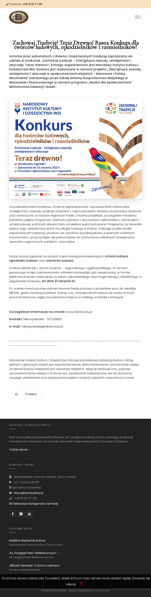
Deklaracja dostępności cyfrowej (35, 504)
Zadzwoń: (26, 4)
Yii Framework (101, 590)
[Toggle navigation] (138, 17)
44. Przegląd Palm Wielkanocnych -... (34, 553)
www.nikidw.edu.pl (79, 312)
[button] (26, 394)
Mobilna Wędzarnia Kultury (27, 540)
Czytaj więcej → (20, 449)
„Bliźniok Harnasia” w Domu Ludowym (34, 565)
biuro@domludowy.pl (28, 493)
